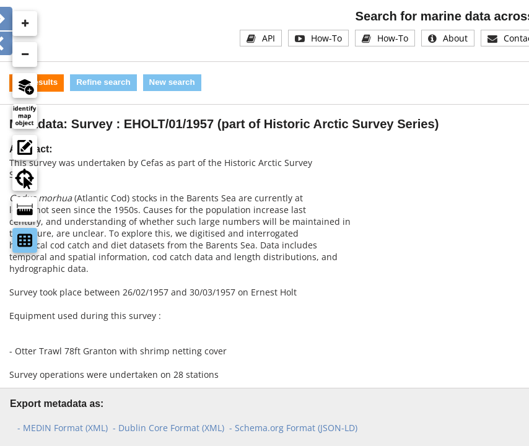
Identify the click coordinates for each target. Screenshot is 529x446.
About (455, 38)
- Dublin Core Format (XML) (168, 428)
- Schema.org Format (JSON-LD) (293, 428)
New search (172, 82)
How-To (326, 38)
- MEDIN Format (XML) (62, 428)
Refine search (103, 82)
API (268, 38)
